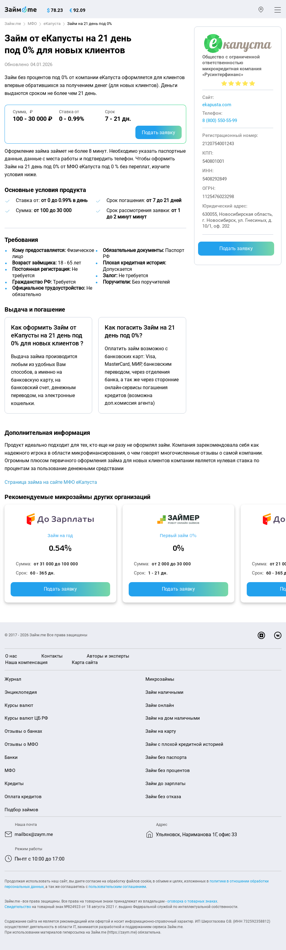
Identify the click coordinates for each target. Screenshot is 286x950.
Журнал (13, 679)
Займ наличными (164, 692)
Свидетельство (18, 906)
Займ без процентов (167, 770)
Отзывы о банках (23, 731)
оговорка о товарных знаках (192, 901)
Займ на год (60, 536)
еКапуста (52, 23)
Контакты (52, 656)
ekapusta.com (216, 104)
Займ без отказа (163, 796)
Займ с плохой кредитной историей (184, 744)
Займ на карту (160, 731)
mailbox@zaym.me (35, 834)
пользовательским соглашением (117, 886)
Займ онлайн (159, 705)
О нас (11, 656)
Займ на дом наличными (172, 718)
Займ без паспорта (166, 757)
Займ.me (13, 23)
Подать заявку (158, 132)
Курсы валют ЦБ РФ (26, 718)
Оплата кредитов (23, 796)
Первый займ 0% (178, 536)
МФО (32, 23)
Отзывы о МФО (21, 744)
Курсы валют (19, 705)
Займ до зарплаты (165, 783)
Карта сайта (85, 662)
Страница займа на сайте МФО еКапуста (51, 482)
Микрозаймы (159, 679)
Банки (11, 757)
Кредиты (14, 783)
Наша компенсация (26, 662)
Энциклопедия (21, 692)
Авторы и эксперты (108, 656)
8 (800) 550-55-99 (219, 120)
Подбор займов (21, 809)
